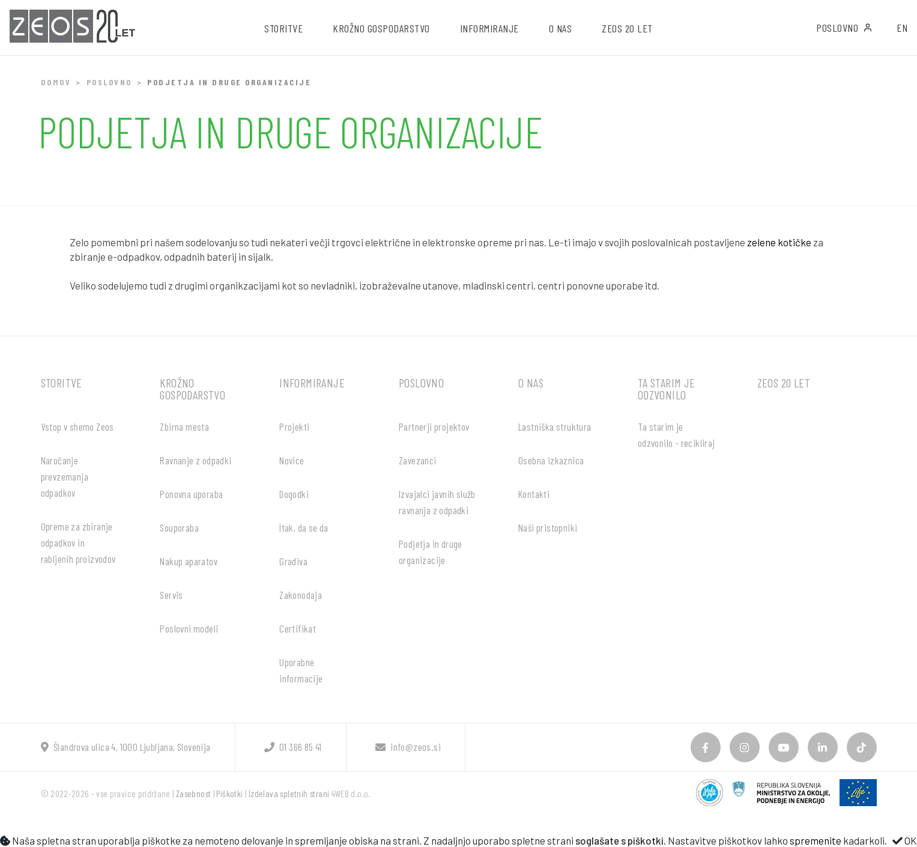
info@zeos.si (408, 747)
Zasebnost (193, 793)
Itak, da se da (303, 527)
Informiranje (312, 382)
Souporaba (179, 527)
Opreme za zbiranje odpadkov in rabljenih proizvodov (78, 542)
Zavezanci (418, 460)
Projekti (294, 426)
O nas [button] (560, 28)
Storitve (61, 382)
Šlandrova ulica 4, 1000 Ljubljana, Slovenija (126, 747)
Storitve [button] (283, 28)
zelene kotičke (779, 242)
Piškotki (229, 793)
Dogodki (294, 494)
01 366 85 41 (293, 747)
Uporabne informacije (300, 670)
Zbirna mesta (184, 426)
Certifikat (297, 628)
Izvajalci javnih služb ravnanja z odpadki (437, 502)
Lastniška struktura (555, 426)
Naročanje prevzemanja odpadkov (64, 476)
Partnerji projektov (434, 426)
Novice (291, 460)
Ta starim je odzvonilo (666, 388)
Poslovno (844, 27)
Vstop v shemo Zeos (77, 426)
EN (902, 27)
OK (904, 840)
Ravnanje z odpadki (195, 460)
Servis (171, 595)
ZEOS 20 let (627, 28)
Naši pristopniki (547, 527)
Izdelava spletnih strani (289, 793)
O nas (530, 382)
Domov (56, 82)
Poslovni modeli (189, 628)
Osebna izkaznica (551, 460)
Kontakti (533, 494)
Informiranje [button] (489, 28)
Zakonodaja (300, 595)
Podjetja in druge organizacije (430, 552)
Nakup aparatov (188, 561)
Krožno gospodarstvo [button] (381, 28)
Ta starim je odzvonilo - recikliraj (676, 434)
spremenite (815, 840)
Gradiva (293, 561)
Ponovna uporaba (191, 494)
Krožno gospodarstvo (192, 388)
